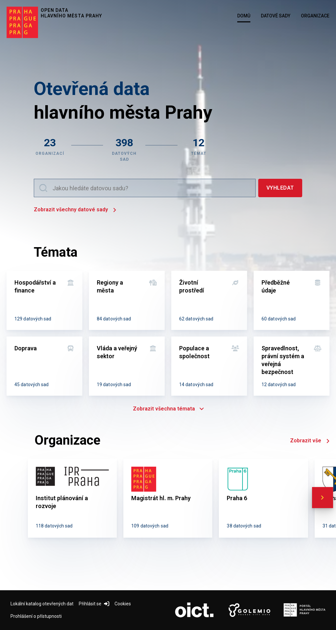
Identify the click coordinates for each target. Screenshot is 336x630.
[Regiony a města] (127, 300)
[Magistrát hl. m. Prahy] (167, 498)
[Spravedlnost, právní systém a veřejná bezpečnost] (291, 366)
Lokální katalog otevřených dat (42, 603)
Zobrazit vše (309, 441)
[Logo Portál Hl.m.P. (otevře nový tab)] (305, 610)
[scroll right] (322, 497)
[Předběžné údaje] (291, 300)
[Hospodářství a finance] (44, 300)
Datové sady (275, 15)
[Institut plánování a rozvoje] (72, 498)
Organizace (315, 15)
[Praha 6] (263, 498)
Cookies (123, 603)
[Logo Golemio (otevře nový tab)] (249, 610)
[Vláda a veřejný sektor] (127, 366)
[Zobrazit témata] (199, 149)
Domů (243, 15)
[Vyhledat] (280, 188)
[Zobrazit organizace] (50, 149)
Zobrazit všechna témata (168, 408)
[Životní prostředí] (209, 300)
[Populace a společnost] (209, 366)
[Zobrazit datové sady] (124, 149)
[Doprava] (44, 366)
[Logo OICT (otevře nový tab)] (194, 610)
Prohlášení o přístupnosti (36, 616)
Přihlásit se (94, 603)
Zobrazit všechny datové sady (75, 210)
